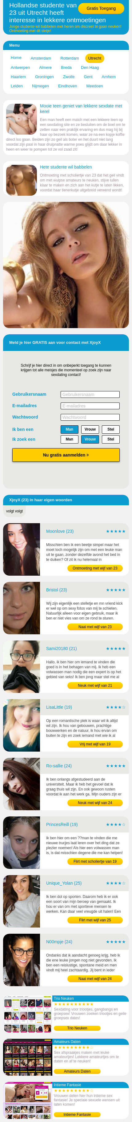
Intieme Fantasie (77, 1114)
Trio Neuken (77, 1028)
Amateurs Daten (77, 1071)
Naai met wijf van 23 (95, 627)
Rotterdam (69, 58)
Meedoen (94, 86)
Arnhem (109, 76)
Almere (45, 67)
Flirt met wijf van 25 (95, 920)
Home (16, 57)
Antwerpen (20, 67)
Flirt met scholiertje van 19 (95, 861)
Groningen (44, 76)
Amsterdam (41, 58)
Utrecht (94, 58)
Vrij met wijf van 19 (95, 744)
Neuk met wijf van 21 (95, 685)
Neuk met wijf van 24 (95, 803)
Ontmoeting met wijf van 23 (95, 568)
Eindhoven (67, 86)
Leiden (17, 86)
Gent (88, 76)
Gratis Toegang (101, 8)
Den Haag (90, 67)
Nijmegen (40, 86)
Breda (66, 67)
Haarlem (18, 76)
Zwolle (69, 76)
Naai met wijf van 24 (95, 979)
